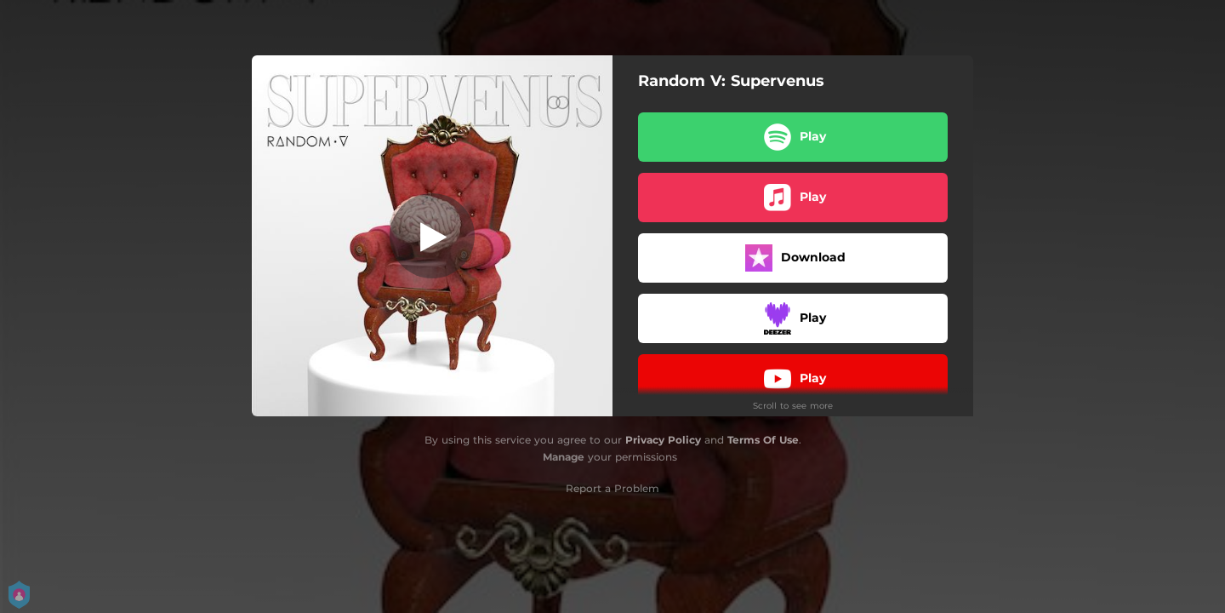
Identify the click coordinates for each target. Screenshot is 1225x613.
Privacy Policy (663, 439)
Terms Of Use (763, 439)
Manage (563, 456)
